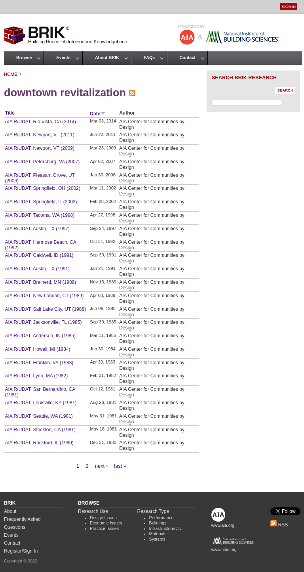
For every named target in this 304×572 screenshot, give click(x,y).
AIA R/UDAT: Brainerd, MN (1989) (40, 282)
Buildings (158, 522)
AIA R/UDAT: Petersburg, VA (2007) (42, 162)
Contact (187, 57)
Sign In (289, 6)
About (10, 511)
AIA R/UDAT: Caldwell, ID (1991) (39, 255)
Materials (158, 533)
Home (10, 74)
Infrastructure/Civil (166, 528)
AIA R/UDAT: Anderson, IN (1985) (40, 336)
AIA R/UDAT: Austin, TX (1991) (37, 269)
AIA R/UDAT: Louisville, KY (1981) (40, 403)
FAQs (149, 57)
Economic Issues (106, 522)
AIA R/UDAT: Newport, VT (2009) (39, 148)
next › (101, 466)
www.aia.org (223, 525)
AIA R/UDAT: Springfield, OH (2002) (42, 188)
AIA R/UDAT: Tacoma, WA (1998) (39, 215)
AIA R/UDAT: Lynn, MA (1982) (36, 376)
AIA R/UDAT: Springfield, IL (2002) (41, 202)
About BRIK (107, 57)
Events (63, 57)
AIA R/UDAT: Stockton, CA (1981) (40, 429)
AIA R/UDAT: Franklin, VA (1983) (39, 362)
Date (97, 114)
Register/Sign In (21, 551)
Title (9, 113)
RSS (279, 525)
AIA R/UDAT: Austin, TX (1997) (37, 228)
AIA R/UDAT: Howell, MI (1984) (37, 349)
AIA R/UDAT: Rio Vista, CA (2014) (40, 121)
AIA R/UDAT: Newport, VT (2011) (39, 135)
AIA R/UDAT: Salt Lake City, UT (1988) (45, 309)
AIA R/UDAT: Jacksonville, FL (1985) (43, 322)
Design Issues (103, 517)
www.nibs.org (224, 549)
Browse (24, 57)
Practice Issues (104, 528)
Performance (161, 517)
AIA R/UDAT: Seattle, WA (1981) (38, 416)
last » (120, 466)
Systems (157, 539)
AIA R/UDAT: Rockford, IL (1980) (39, 443)
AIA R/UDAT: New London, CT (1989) (44, 295)
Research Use (93, 511)
